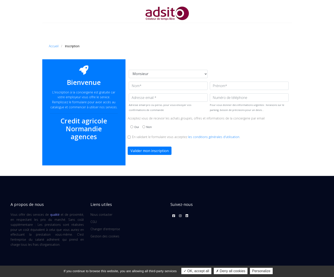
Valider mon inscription (150, 150)
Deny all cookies (230, 271)
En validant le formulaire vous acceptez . (186, 137)
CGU (93, 222)
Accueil (53, 46)
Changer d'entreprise (105, 229)
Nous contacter (101, 214)
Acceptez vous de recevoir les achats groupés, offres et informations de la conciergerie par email (196, 118)
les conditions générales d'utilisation (213, 137)
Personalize (261, 271)
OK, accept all (196, 271)
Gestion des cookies (104, 236)
